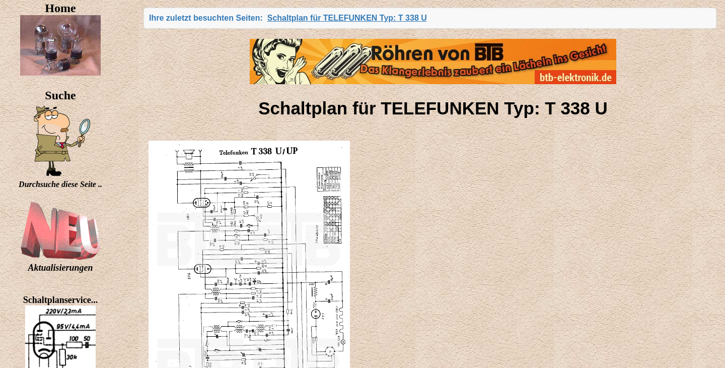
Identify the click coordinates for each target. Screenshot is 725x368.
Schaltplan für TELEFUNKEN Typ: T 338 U (347, 18)
